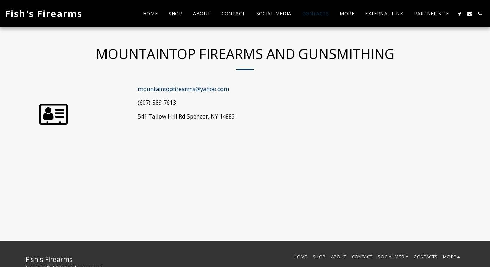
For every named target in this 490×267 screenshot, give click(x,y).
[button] (459, 13)
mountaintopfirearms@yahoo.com (183, 89)
